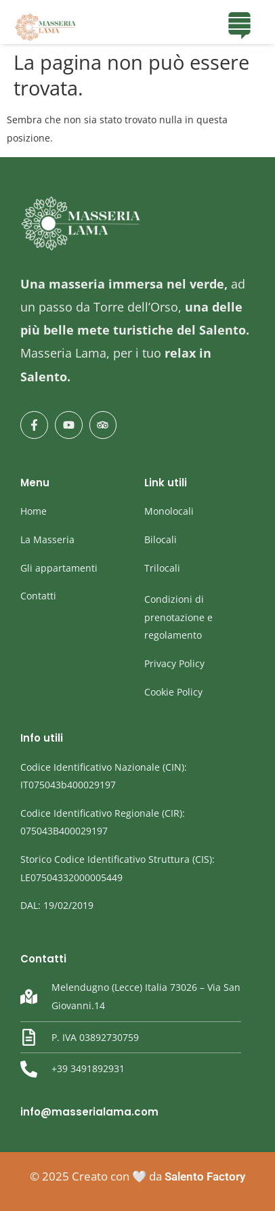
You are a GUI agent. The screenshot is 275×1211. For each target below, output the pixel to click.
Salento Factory (205, 1176)
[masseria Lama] (46, 27)
